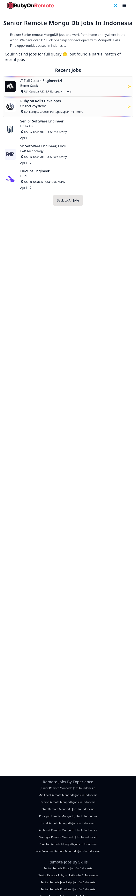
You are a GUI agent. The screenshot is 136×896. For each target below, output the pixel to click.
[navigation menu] (115, 5)
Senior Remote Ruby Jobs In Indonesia (68, 868)
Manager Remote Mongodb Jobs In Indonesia (68, 837)
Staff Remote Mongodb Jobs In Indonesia (68, 809)
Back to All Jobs (68, 200)
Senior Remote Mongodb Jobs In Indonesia (68, 802)
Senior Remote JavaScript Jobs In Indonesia (68, 882)
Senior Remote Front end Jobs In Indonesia (68, 889)
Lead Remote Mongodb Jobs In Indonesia (68, 823)
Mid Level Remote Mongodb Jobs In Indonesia (68, 795)
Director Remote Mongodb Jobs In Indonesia (68, 844)
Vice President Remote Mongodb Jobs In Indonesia (68, 851)
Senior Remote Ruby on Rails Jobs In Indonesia (68, 875)
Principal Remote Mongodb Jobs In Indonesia (68, 816)
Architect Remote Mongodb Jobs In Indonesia (68, 830)
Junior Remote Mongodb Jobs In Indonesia (68, 788)
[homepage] (30, 5)
